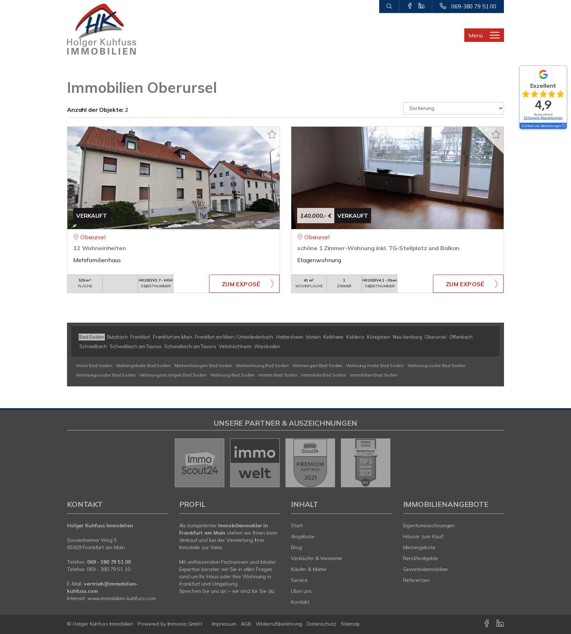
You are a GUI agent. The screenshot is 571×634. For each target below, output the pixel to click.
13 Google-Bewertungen (543, 118)
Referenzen (416, 580)
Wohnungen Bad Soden (317, 365)
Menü (475, 35)
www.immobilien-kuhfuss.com (121, 598)
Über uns (301, 591)
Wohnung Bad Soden (232, 375)
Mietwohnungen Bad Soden (203, 365)
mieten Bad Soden (278, 375)
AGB (246, 624)
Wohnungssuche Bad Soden (106, 375)
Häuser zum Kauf (423, 536)
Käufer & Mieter (309, 569)
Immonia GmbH (185, 624)
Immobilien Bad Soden (374, 375)
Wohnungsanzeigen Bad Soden (172, 375)
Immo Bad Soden (94, 365)
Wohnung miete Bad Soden (375, 365)
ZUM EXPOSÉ (241, 284)
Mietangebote (419, 547)
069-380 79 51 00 (473, 6)
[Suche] (389, 6)
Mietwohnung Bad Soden (262, 365)
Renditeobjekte (420, 558)
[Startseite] (117, 29)
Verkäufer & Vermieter (316, 558)
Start (297, 525)
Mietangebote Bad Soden (143, 365)
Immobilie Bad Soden (323, 375)
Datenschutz (321, 624)
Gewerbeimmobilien (425, 569)
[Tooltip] (563, 126)
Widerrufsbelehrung (279, 624)
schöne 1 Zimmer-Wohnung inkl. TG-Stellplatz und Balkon (378, 248)
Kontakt (300, 602)
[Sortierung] (453, 108)
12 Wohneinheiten (99, 248)
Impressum (224, 624)
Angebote (302, 536)
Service (299, 580)
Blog (296, 547)
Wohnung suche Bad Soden (436, 365)
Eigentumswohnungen (429, 525)
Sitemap (350, 624)
